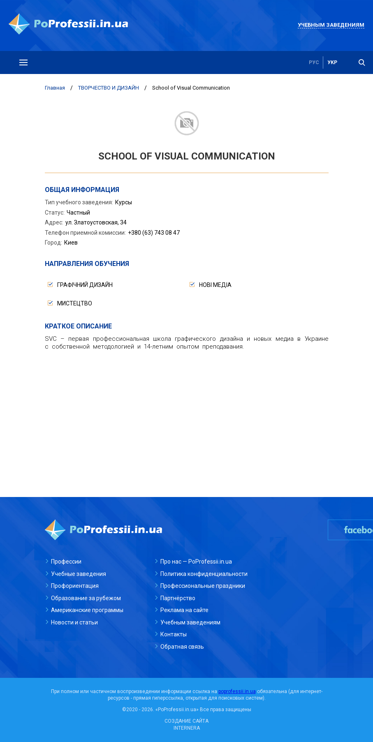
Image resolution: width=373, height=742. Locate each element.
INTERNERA (187, 728)
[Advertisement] (187, 416)
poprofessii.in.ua (237, 691)
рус (314, 62)
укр (332, 62)
